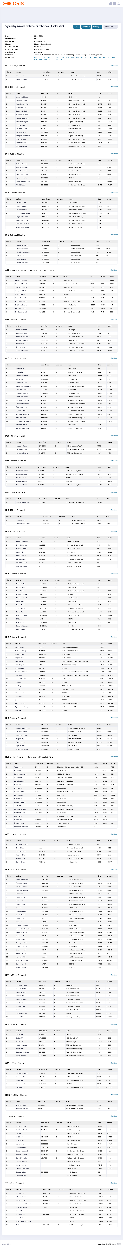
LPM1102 (41, 566)
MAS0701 (41, 668)
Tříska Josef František (23, 1221)
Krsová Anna (20, 125)
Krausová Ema (21, 1172)
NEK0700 (41, 665)
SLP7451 (44, 383)
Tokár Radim (18, 767)
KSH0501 (44, 742)
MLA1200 (42, 545)
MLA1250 (44, 111)
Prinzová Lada (21, 139)
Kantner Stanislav (22, 626)
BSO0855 (45, 227)
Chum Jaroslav (21, 887)
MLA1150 (44, 139)
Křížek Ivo (18, 682)
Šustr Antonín (19, 823)
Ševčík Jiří (19, 1137)
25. (7, 964)
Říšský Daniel (21, 559)
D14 (44, 57)
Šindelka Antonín (22, 883)
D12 (40, 57)
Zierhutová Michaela (23, 421)
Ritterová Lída (21, 203)
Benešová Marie (22, 111)
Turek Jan (17, 806)
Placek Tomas (21, 591)
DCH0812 (41, 707)
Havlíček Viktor (21, 732)
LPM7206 (45, 890)
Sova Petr (19, 894)
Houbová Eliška (21, 129)
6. (6, 115)
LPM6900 (45, 939)
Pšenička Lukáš (21, 1218)
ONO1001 (43, 601)
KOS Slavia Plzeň (74, 115)
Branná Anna (20, 1214)
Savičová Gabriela (22, 1130)
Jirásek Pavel (20, 950)
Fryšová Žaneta (21, 164)
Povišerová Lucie (22, 1109)
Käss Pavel (20, 908)
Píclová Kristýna (21, 1211)
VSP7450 (42, 298)
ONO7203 (38, 813)
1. (6, 76)
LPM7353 (44, 407)
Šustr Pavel (20, 1141)
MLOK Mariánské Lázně (76, 101)
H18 (104, 57)
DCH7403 (45, 936)
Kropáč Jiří (20, 996)
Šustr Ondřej (20, 742)
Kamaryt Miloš (21, 957)
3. (6, 104)
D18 (53, 57)
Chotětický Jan (21, 1013)
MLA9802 (38, 781)
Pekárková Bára (22, 263)
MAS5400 (41, 1013)
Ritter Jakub (20, 587)
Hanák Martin (21, 989)
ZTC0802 (41, 672)
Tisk (75, 27)
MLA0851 (45, 213)
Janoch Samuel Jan (23, 728)
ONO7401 (38, 770)
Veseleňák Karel (22, 749)
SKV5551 (41, 471)
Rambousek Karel (20, 774)
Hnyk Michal (20, 1006)
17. (7, 703)
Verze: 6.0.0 (6, 1244)
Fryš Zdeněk (20, 918)
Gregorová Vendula (23, 136)
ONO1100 (42, 552)
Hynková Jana (20, 308)
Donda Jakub (19, 654)
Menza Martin (21, 1148)
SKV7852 (44, 351)
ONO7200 (38, 799)
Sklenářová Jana (22, 449)
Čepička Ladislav (22, 880)
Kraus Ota (19, 1042)
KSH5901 (41, 1017)
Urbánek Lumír (21, 985)
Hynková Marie (21, 178)
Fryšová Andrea (21, 206)
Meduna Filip (18, 788)
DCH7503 (45, 918)
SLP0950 (44, 174)
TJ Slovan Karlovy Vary (76, 344)
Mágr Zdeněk (21, 1056)
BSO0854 (45, 224)
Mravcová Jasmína (23, 79)
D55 (72, 57)
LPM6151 (44, 372)
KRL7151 (43, 397)
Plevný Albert (19, 647)
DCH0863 (45, 220)
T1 (61, 60)
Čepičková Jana (21, 407)
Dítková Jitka (20, 344)
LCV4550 (42, 503)
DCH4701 (42, 1073)
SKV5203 (42, 1045)
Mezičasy (114, 65)
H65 (45, 60)
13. (7, 139)
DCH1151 (44, 143)
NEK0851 (45, 217)
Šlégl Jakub (19, 710)
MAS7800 (45, 922)
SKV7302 (38, 806)
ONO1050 (44, 178)
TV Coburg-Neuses (73, 992)
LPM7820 (38, 777)
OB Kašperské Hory (75, 742)
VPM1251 (44, 125)
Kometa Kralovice (77, 79)
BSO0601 (44, 749)
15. (7, 418)
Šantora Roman (21, 1162)
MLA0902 (43, 591)
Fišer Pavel (18, 816)
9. (6, 125)
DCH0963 (44, 185)
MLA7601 (45, 897)
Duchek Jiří (18, 820)
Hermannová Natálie (23, 213)
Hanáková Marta (22, 397)
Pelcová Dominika (22, 1197)
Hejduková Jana (21, 305)
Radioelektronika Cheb (76, 143)
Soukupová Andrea (22, 428)
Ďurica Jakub (21, 555)
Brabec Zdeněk (21, 594)
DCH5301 (42, 1052)
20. (7, 946)
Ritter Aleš (17, 770)
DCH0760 (45, 206)
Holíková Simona (21, 280)
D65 (77, 57)
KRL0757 (45, 210)
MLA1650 (46, 1200)
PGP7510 (45, 967)
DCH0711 (41, 647)
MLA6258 (42, 449)
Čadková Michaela (23, 181)
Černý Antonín (21, 601)
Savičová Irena (21, 485)
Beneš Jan (20, 612)
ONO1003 (43, 622)
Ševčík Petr (18, 799)
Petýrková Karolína (23, 217)
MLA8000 (42, 848)
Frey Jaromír (20, 1084)
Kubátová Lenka (22, 471)
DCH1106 (42, 555)
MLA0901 (43, 584)
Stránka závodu (110, 27)
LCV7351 (44, 404)
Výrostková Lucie (22, 220)
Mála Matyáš (19, 693)
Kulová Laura (21, 259)
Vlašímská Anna (21, 1225)
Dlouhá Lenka (21, 478)
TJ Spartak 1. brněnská (65, 784)
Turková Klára (21, 108)
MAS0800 (42, 693)
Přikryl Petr (17, 784)
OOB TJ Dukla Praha (76, 883)
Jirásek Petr (20, 936)
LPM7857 (44, 347)
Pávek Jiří (19, 901)
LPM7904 (42, 851)
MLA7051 (42, 301)
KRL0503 (44, 739)
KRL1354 (45, 79)
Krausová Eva (21, 1176)
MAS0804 (41, 710)
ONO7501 (45, 925)
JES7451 (44, 390)
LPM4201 (42, 1077)
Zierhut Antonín (21, 1158)
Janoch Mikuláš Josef (22, 679)
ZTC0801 (41, 661)
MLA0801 (41, 651)
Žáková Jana (20, 294)
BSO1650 (46, 1204)
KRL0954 (44, 181)
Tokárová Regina (22, 393)
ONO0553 (42, 280)
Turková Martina (22, 351)
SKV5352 (41, 485)
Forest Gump (72, 1144)
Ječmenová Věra (22, 340)
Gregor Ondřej (21, 548)
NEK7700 (45, 901)
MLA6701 (45, 904)
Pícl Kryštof (18, 689)
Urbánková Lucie (22, 97)
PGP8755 (44, 330)
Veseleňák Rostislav (23, 929)
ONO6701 (41, 985)
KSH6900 (45, 953)
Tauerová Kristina (22, 227)
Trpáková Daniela (21, 284)
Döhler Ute (19, 379)
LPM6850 (42, 446)
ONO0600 (45, 735)
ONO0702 (42, 658)
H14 (95, 57)
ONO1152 (44, 108)
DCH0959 (44, 164)
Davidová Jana (21, 425)
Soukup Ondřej (21, 563)
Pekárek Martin (19, 813)
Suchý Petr (18, 777)
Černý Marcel (21, 964)
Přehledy (96, 27)
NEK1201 (41, 563)
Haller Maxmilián (22, 541)
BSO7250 (42, 305)
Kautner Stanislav (22, 1169)
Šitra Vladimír (21, 851)
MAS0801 (41, 682)
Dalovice (69, 481)
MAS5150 (41, 478)
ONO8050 (44, 340)
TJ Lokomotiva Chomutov (76, 404)
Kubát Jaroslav (21, 1045)
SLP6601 (45, 887)
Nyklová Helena (21, 481)
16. (7, 421)
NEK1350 (46, 76)
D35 (62, 57)
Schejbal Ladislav (22, 1052)
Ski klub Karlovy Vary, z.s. (76, 418)
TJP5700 (42, 1042)
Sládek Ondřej (19, 792)
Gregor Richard (21, 615)
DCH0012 (38, 792)
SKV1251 (46, 1225)
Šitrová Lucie (20, 347)
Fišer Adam (20, 622)
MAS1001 (43, 594)
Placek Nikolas (21, 545)
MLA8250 (42, 312)
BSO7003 (45, 960)
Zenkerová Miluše (22, 503)
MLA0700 (41, 679)
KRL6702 (41, 996)
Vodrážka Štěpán (21, 672)
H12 (91, 57)
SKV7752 (44, 344)
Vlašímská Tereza (22, 400)
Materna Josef (21, 598)
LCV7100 (44, 1158)
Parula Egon (20, 605)
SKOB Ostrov (72, 97)
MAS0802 (41, 700)
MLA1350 (41, 1109)
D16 (49, 57)
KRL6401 (42, 855)
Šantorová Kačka (22, 1207)
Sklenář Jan (20, 1087)
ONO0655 (45, 263)
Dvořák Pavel (20, 915)
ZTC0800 (41, 675)
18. (7, 707)
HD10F (56, 60)
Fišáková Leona (21, 101)
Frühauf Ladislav (22, 844)
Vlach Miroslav (21, 932)
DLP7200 (45, 883)
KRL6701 (41, 989)
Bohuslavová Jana (23, 337)
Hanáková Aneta (22, 167)
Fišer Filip (18, 686)
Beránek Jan (20, 862)
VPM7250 (44, 333)
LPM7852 (44, 337)
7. (6, 118)
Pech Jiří (19, 1010)
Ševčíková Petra (21, 287)
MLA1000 (43, 612)
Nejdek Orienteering (78, 76)
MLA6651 (44, 386)
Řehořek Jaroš (21, 999)
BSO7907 (38, 774)
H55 (40, 60)
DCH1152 (44, 146)
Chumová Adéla (22, 174)
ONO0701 (41, 696)
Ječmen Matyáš (22, 735)
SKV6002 (41, 1006)
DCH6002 (42, 1003)
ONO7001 (44, 1137)
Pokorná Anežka (21, 210)
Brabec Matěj (19, 668)
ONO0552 (45, 259)
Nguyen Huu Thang (21, 707)
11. (6, 132)
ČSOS (119, 1244)
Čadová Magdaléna (23, 1151)
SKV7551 (44, 400)
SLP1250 (46, 1207)
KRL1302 (46, 520)
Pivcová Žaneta (21, 1155)
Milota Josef (20, 858)
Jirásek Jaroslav (22, 1073)
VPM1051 (44, 171)
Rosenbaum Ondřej (21, 827)
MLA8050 (44, 1155)
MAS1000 (43, 619)
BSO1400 (46, 524)
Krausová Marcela (22, 404)
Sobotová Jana (21, 333)
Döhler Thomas (21, 946)
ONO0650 (45, 245)
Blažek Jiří (19, 1038)
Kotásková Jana (22, 390)
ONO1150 (44, 97)
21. (7, 950)
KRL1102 (41, 541)
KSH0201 (38, 823)
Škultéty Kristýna (22, 122)
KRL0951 (44, 167)
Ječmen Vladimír (20, 802)
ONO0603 (38, 788)
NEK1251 (44, 122)
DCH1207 (42, 559)
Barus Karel (20, 1193)
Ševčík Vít (19, 552)
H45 (35, 60)
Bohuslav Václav (22, 890)
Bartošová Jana (21, 301)
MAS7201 (45, 964)
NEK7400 (45, 943)
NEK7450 (44, 414)
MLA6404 (45, 957)
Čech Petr (19, 1003)
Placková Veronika (21, 312)
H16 (100, 57)
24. (7, 960)
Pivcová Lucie (20, 1200)
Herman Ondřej (20, 651)
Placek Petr (20, 848)
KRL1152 (44, 129)
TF (64, 60)
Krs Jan (18, 1133)
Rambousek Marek (23, 524)
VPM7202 (42, 862)
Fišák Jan (19, 1080)
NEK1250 (44, 136)
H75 (50, 60)
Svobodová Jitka (21, 298)
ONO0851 (45, 203)
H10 (86, 57)
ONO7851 (44, 376)
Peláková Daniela (22, 118)
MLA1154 (44, 104)
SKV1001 (43, 608)
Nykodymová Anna (23, 104)
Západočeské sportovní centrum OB (75, 661)
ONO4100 (42, 1084)
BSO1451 (46, 1197)
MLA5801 (42, 858)
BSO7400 (45, 929)
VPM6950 (44, 393)
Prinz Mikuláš (20, 584)
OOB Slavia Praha (74, 174)
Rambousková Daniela (24, 1204)
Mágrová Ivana (21, 474)
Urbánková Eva (22, 245)
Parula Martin (21, 911)
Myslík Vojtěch (21, 746)
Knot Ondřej (21, 520)
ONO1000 (43, 587)
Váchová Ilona (21, 418)
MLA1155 (44, 118)
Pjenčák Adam (20, 700)
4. (6, 108)
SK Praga (71, 330)
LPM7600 (45, 911)
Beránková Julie (21, 171)
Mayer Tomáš (21, 953)
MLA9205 (38, 809)
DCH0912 (43, 629)
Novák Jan (20, 1049)
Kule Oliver (18, 696)
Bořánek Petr (18, 795)
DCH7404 (45, 950)
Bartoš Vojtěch (19, 781)
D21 (57, 57)
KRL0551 (45, 249)
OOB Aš (66, 294)
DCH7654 (44, 411)
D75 (82, 57)
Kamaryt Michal (20, 809)
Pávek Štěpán (19, 665)
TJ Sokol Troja (71, 1042)
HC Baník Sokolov (68, 686)
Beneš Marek (20, 897)
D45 (67, 57)
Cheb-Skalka (72, 1172)
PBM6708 (38, 784)
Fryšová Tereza (21, 411)
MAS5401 (42, 1035)
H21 (109, 57)
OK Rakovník (72, 390)
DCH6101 (45, 932)
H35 (113, 57)
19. (7, 710)
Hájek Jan (19, 1035)
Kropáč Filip (20, 739)
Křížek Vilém (20, 619)
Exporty (85, 27)
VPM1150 (44, 115)
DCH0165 (42, 284)
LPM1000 (43, 605)
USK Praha (67, 298)
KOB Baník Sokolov (75, 224)
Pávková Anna (21, 76)
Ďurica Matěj (20, 629)
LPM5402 (41, 1010)
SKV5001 (42, 1049)
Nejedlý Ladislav (22, 925)
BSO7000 (45, 908)
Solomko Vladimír (22, 960)
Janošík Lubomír (22, 1017)
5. (6, 111)
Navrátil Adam (20, 703)
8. (6, 122)
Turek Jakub (19, 661)
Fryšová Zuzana (22, 143)
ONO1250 (44, 132)
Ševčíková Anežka (23, 252)
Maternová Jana (22, 115)
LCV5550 (41, 474)
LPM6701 (45, 880)
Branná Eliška (21, 1105)
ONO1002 (43, 626)
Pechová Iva (20, 372)
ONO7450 (42, 287)
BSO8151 (41, 291)
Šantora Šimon (21, 1165)
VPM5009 (42, 1038)
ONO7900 (38, 802)
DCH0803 (41, 703)
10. (7, 129)
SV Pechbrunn (76, 256)
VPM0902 (43, 598)
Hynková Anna (21, 132)
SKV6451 (42, 453)
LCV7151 (44, 421)
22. (7, 953)
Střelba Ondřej (21, 967)
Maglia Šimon (19, 658)
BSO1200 (42, 548)
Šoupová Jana (21, 446)
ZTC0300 (38, 767)
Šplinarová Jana (22, 453)
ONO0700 (42, 654)
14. (7, 143)
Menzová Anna (21, 1144)
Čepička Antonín (22, 566)
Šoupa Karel (20, 939)
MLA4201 (42, 1087)
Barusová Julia (21, 146)
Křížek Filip (19, 922)
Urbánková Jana (22, 376)
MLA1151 (44, 101)
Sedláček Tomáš (22, 855)
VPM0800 (41, 689)
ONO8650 (42, 308)
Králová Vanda (21, 330)
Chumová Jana (21, 383)
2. (6, 79)
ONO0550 (45, 252)
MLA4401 (42, 1080)
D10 (35, 57)
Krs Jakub (18, 675)
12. (7, 136)
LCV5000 (42, 1056)
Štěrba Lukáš (20, 608)
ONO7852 (44, 425)
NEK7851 (44, 428)
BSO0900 (43, 615)
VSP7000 (38, 795)
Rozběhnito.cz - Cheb (64, 820)
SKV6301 (41, 999)
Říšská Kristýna (21, 185)
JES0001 (38, 827)
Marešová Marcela (22, 414)
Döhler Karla (21, 256)
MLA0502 (44, 728)
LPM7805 (45, 915)
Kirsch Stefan (21, 992)
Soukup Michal (21, 943)
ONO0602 (45, 746)
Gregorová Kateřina (22, 291)
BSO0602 (44, 732)
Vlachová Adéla (22, 249)
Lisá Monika (20, 368)
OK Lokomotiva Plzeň (75, 337)
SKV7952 (44, 1130)
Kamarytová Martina (23, 386)
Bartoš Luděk (20, 904)
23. (7, 957)
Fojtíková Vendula (22, 224)
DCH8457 (44, 1151)
